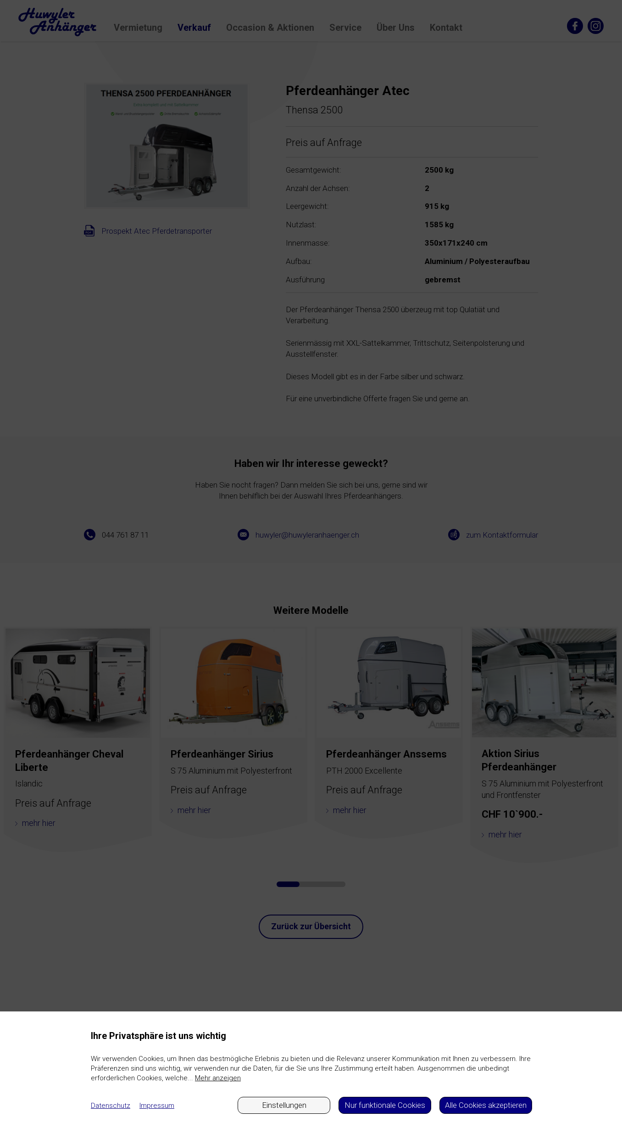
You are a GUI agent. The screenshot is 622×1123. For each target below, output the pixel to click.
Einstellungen (284, 1105)
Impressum (156, 1105)
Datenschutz (110, 1105)
